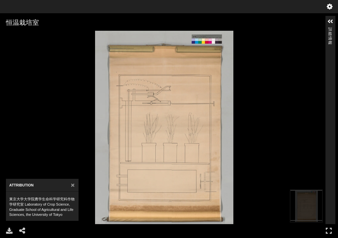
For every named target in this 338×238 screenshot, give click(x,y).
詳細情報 (330, 30)
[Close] (73, 185)
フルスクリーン (329, 230)
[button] (330, 21)
